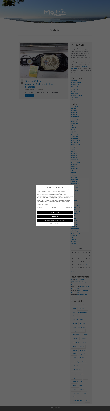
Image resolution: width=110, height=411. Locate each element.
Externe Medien (68, 207)
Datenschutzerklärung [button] (55, 223)
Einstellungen (66, 203)
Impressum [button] (62, 223)
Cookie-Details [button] (48, 223)
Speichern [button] (55, 216)
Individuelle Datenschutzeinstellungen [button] (55, 220)
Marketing (53, 207)
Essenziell (40, 207)
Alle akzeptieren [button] (55, 212)
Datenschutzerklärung (41, 203)
